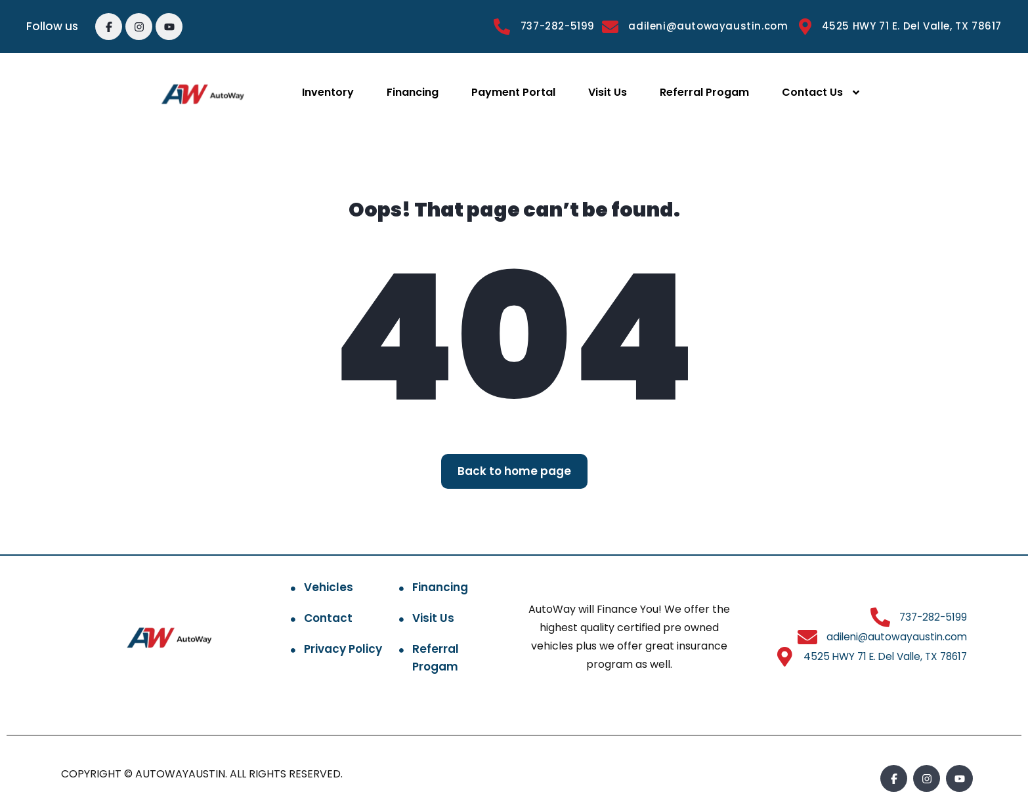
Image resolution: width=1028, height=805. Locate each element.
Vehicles (328, 587)
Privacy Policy (343, 649)
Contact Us (812, 92)
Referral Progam (704, 92)
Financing (413, 92)
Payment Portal (513, 92)
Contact (328, 618)
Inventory (328, 92)
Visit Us (607, 92)
